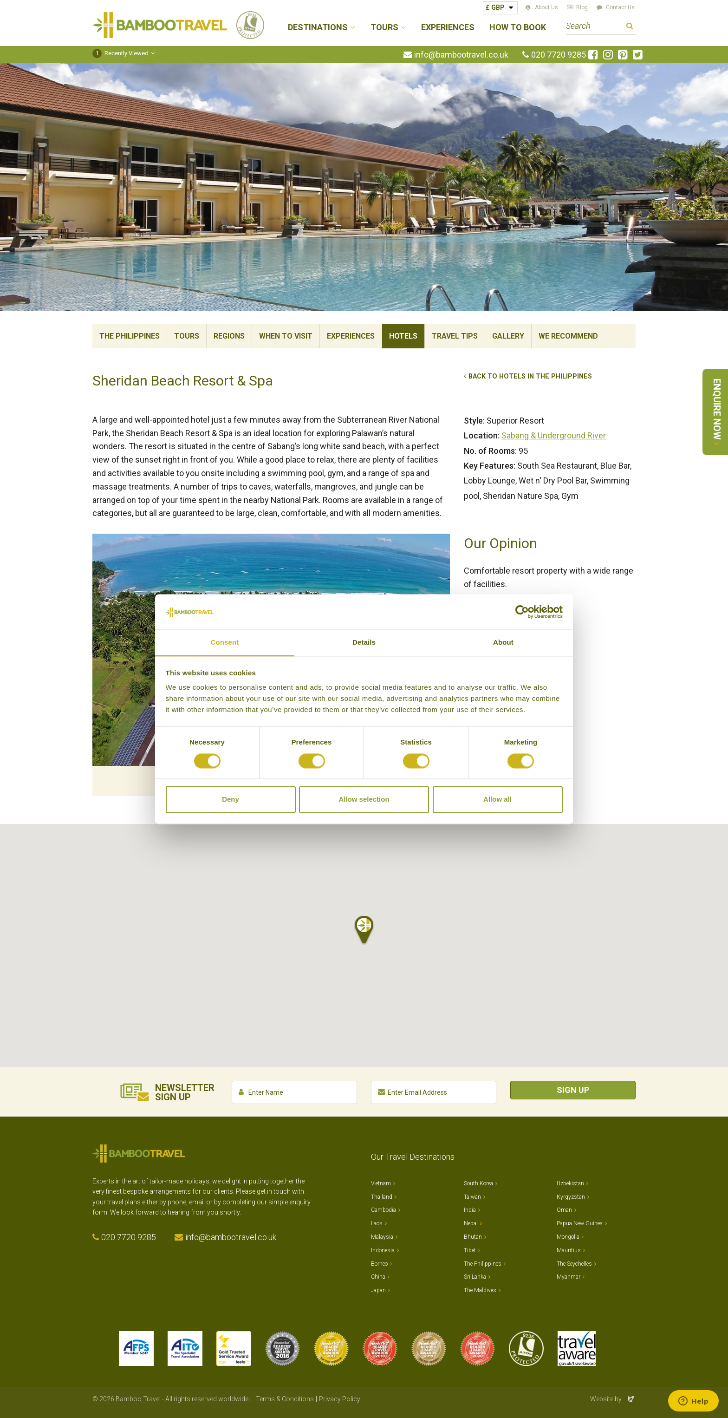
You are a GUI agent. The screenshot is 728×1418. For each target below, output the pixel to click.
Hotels (403, 336)
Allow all (497, 800)
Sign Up (573, 1090)
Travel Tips (455, 336)
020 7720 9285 (558, 55)
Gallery (508, 336)
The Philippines (129, 336)
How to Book (517, 27)
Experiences (447, 27)
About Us (546, 7)
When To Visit (285, 336)
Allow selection (363, 800)
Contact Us (620, 7)
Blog (582, 7)
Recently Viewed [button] (120, 53)
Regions (229, 336)
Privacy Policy (339, 1399)
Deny (230, 800)
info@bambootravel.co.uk (461, 55)
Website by (613, 1399)
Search (630, 27)
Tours (186, 336)
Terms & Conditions (285, 1399)
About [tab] (503, 643)
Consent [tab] (225, 643)
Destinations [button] (318, 27)
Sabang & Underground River (553, 435)
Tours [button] (384, 27)
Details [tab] (364, 643)
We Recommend (568, 336)
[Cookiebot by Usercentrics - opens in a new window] (522, 612)
